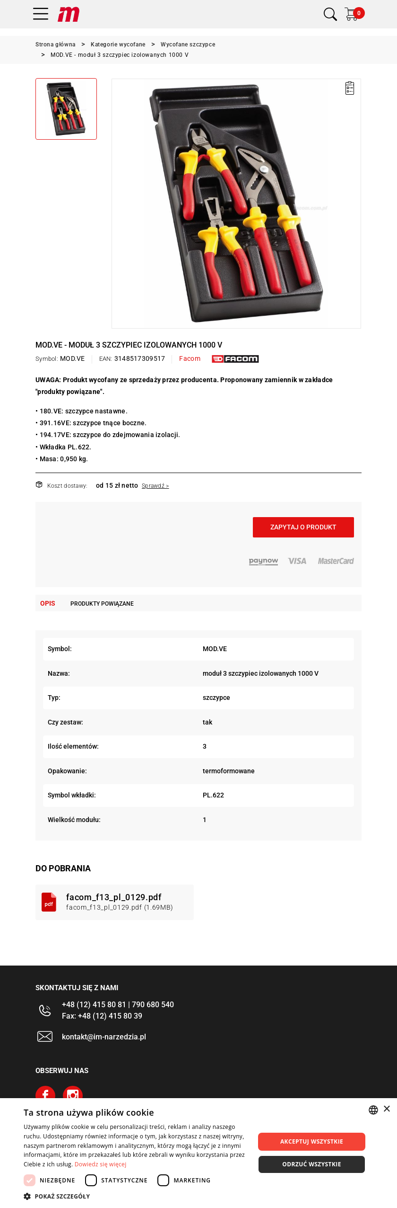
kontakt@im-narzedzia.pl (104, 1036)
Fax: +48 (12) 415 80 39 (102, 1015)
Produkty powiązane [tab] (102, 603)
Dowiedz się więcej (101, 1164)
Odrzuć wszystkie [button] (311, 1164)
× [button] (386, 1109)
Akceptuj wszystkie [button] (311, 1141)
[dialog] (198, 1153)
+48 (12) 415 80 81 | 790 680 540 (118, 1004)
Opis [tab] (47, 603)
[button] (136, 1196)
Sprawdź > (155, 486)
